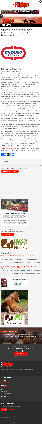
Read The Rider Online (10, 171)
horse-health (15, 37)
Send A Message (5, 397)
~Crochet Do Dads (32, 340)
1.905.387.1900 (5, 382)
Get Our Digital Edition (21, 354)
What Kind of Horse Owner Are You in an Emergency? (18, 255)
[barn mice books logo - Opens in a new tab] (14, 243)
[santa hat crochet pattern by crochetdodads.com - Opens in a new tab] (14, 282)
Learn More (6, 372)
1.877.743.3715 (5, 386)
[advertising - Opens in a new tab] (14, 307)
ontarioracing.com (9, 148)
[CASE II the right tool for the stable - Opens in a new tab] (14, 212)
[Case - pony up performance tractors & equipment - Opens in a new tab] (20, 12)
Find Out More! (8, 234)
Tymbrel (8, 417)
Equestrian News (21, 37)
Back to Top (3, 414)
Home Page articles (8, 37)
